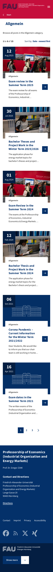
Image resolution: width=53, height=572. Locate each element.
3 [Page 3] (32, 430)
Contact (6, 520)
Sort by (28, 41)
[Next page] (38, 430)
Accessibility (40, 520)
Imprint (17, 520)
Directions (8, 503)
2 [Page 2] (26, 430)
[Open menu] (49, 7)
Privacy (27, 520)
